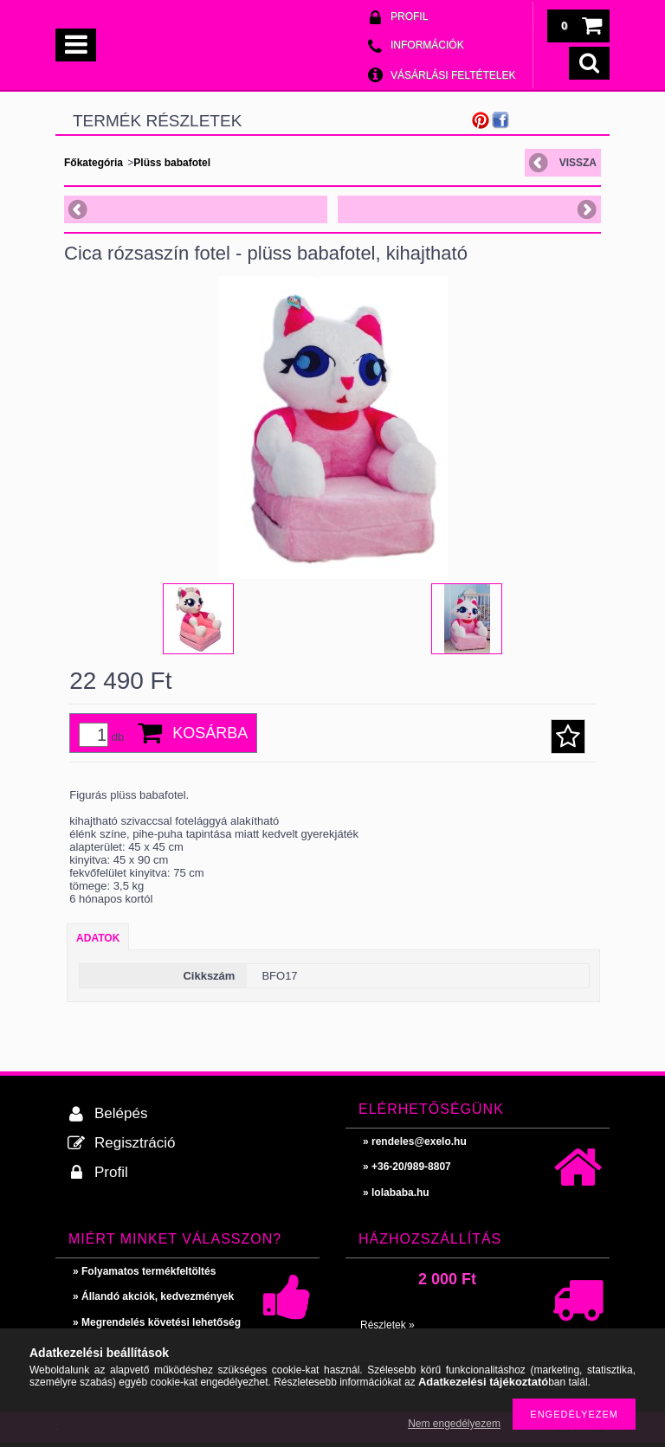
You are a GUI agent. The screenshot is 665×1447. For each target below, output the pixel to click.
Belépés (120, 1113)
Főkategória (93, 163)
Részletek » (387, 1325)
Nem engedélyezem (454, 1424)
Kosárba (210, 733)
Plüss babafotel (171, 163)
